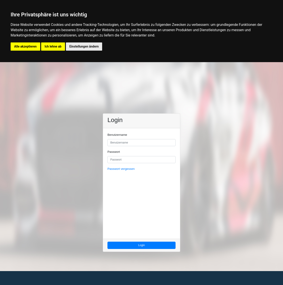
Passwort (113, 151)
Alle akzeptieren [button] (25, 46)
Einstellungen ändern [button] (84, 46)
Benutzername (117, 134)
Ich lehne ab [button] (53, 46)
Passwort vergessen (121, 168)
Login (141, 245)
